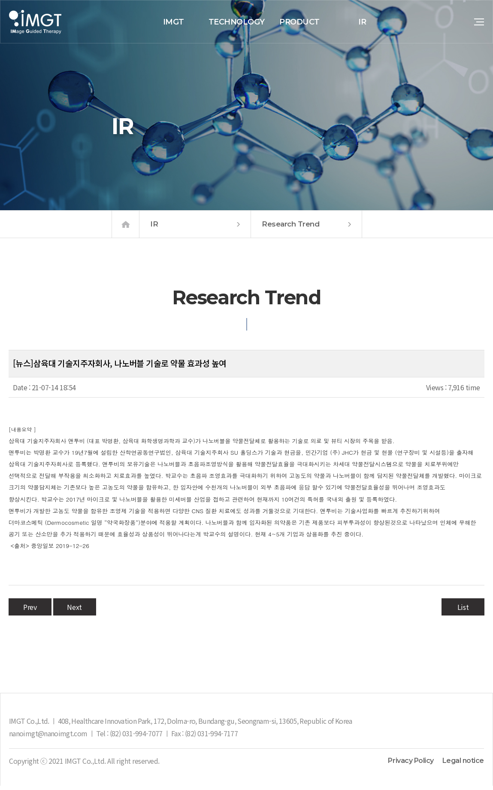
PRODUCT (299, 22)
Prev (29, 611)
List (463, 611)
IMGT (173, 22)
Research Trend (306, 228)
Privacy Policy (410, 765)
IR (362, 22)
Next (74, 611)
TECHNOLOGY (237, 22)
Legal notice (463, 765)
